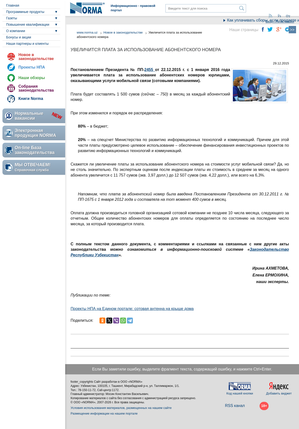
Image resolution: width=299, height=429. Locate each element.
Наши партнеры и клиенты (27, 44)
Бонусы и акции (18, 37)
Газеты (11, 18)
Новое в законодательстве (36, 56)
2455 (149, 70)
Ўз (279, 16)
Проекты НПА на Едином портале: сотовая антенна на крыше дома (132, 309)
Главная (12, 5)
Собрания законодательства (36, 88)
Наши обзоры (31, 78)
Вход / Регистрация (280, 21)
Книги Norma (30, 98)
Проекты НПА (31, 67)
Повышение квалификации (27, 24)
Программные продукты (25, 12)
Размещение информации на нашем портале (104, 413)
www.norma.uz (87, 32)
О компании (15, 31)
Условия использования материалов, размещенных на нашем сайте (121, 408)
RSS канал (235, 406)
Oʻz (288, 16)
